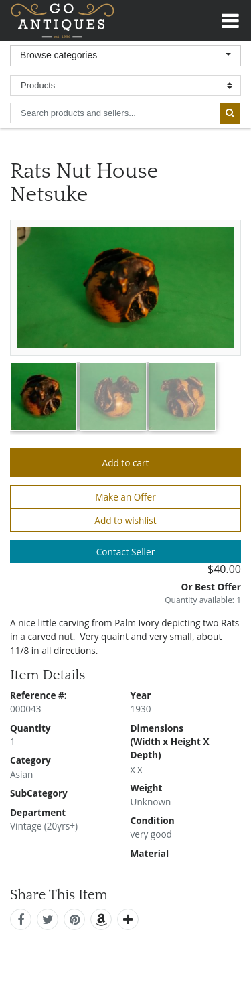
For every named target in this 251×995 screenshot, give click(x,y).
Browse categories (58, 55)
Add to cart (125, 462)
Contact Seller (125, 551)
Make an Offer (125, 496)
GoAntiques (62, 20)
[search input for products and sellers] (115, 113)
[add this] (128, 919)
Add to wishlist (125, 520)
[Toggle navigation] (230, 18)
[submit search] (230, 113)
